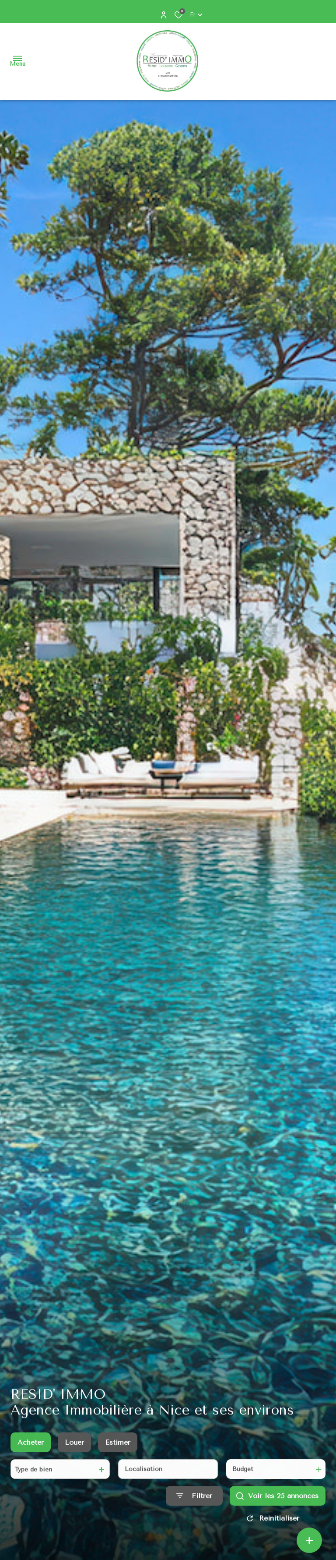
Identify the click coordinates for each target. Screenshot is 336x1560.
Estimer (117, 1449)
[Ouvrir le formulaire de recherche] (194, 1503)
